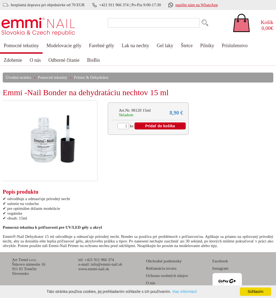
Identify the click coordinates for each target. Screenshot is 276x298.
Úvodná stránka (18, 77)
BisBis (93, 60)
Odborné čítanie (63, 60)
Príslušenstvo (235, 45)
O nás (35, 60)
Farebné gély (101, 45)
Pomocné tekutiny (21, 45)
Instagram (220, 268)
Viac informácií (184, 291)
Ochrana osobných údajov (167, 275)
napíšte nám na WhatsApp (196, 5)
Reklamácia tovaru (161, 268)
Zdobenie (13, 60)
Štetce (187, 45)
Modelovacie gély (63, 45)
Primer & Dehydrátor (91, 77)
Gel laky (165, 45)
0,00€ (263, 25)
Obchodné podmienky (164, 261)
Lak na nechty (135, 45)
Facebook (220, 261)
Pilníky (207, 45)
